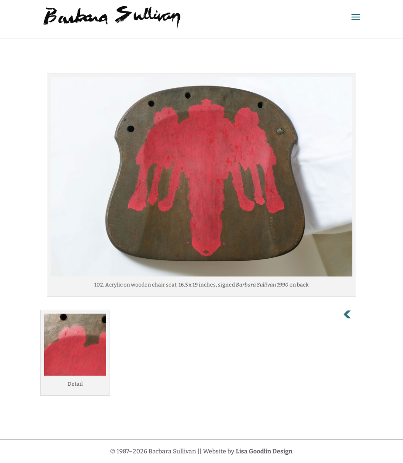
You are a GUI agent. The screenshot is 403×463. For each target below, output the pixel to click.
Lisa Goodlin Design (264, 451)
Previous (352, 316)
